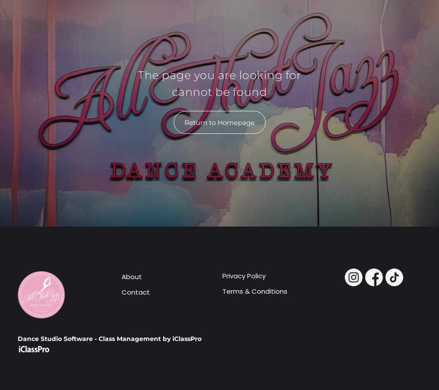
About (132, 276)
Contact (136, 292)
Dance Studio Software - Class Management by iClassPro (110, 339)
